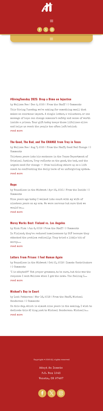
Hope (13, 184)
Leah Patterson (23, 297)
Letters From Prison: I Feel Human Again (36, 257)
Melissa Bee (21, 105)
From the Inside (76, 190)
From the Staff (56, 105)
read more (16, 131)
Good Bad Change (77, 147)
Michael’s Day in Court (24, 291)
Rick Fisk (20, 228)
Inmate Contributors (79, 263)
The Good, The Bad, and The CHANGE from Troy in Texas (45, 142)
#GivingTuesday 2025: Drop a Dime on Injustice (40, 99)
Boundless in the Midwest (30, 190)
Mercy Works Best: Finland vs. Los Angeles (37, 223)
